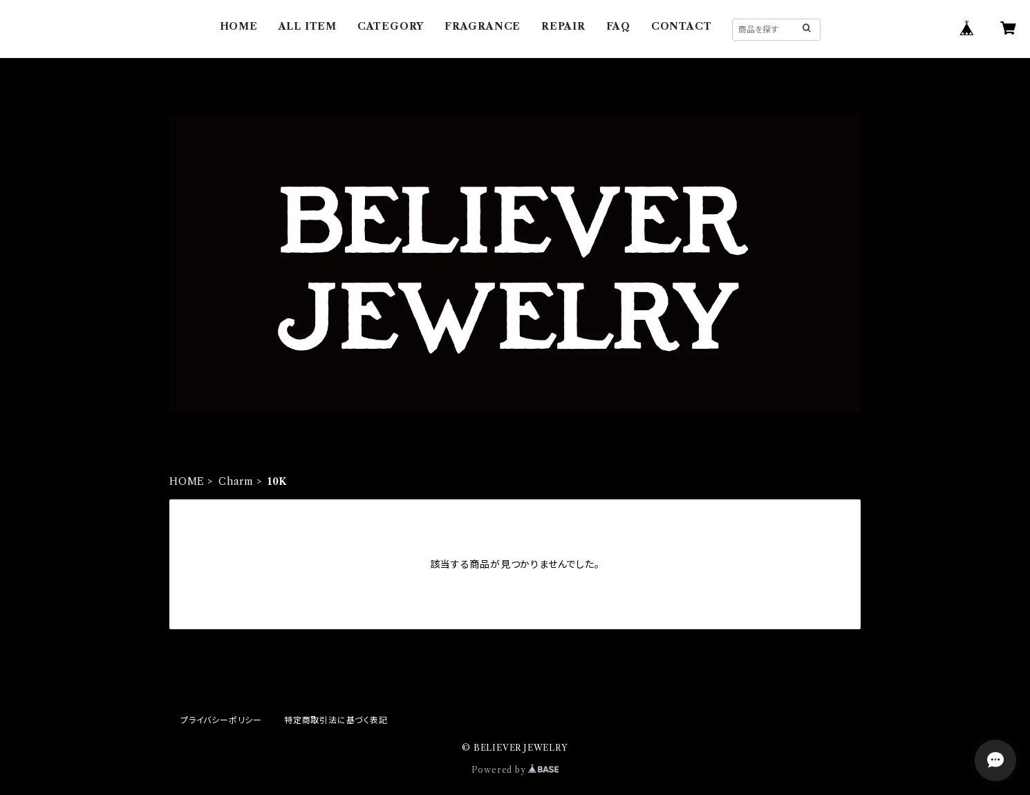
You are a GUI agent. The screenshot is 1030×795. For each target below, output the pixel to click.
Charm (236, 481)
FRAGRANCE (482, 26)
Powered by (515, 770)
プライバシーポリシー (221, 720)
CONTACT (681, 26)
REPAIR (563, 26)
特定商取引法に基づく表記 (336, 720)
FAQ (618, 26)
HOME (239, 26)
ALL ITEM (308, 26)
